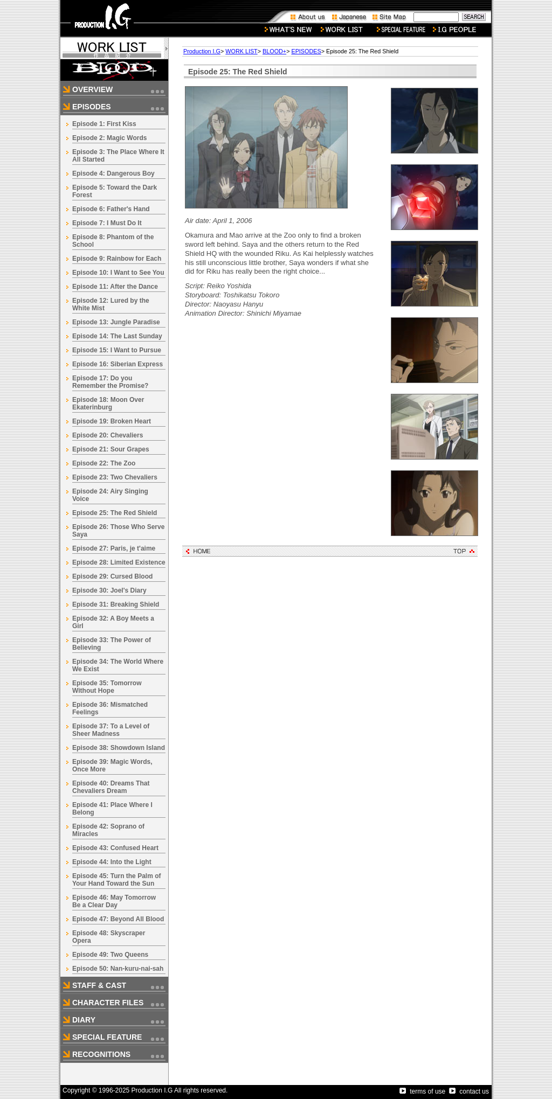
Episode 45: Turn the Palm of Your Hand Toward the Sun (116, 879)
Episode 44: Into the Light (111, 862)
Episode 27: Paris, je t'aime (113, 548)
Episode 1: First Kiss (104, 124)
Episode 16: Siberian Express (117, 364)
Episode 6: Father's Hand (111, 209)
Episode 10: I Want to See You (118, 272)
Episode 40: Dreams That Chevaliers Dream (110, 787)
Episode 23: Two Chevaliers (114, 477)
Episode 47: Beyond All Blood (118, 919)
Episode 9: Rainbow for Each (116, 258)
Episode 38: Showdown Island (118, 748)
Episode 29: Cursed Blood (112, 576)
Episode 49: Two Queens (110, 954)
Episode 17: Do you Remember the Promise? (110, 381)
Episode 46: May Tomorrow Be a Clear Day (114, 901)
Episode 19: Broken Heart (111, 421)
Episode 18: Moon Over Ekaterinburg (108, 403)
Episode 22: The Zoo (103, 463)
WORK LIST (241, 51)
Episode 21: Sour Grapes (110, 449)
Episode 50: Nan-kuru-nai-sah (117, 968)
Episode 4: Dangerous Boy (113, 173)
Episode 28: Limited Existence (118, 562)
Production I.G (201, 51)
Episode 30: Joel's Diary (109, 590)
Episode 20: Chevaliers (107, 435)
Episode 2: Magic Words (109, 138)
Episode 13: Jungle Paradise (116, 322)
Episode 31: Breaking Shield (115, 604)
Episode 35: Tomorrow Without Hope (106, 686)
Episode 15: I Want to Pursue (116, 350)
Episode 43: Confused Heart (115, 848)
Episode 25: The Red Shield (114, 513)
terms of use (422, 1091)
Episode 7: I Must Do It (107, 223)
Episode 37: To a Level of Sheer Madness (110, 730)
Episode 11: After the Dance (115, 286)
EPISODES (306, 51)
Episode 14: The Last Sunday (117, 336)
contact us (469, 1091)
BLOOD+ (274, 51)
